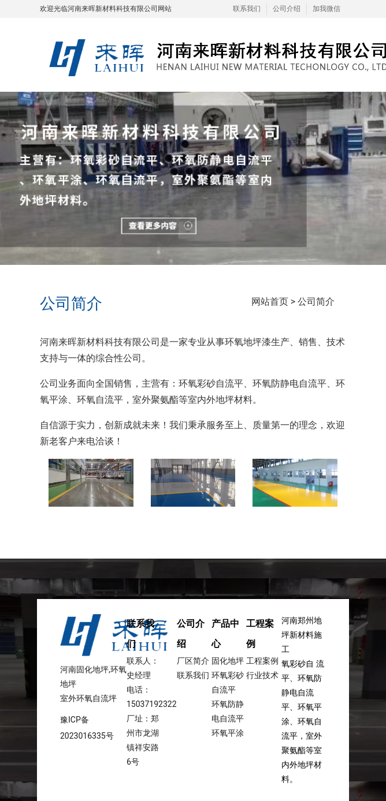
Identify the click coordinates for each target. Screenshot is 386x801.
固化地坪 (227, 660)
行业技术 (262, 675)
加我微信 (326, 9)
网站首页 (269, 301)
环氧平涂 (227, 733)
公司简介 (316, 301)
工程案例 (262, 660)
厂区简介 (193, 660)
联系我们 (247, 9)
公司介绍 (286, 9)
